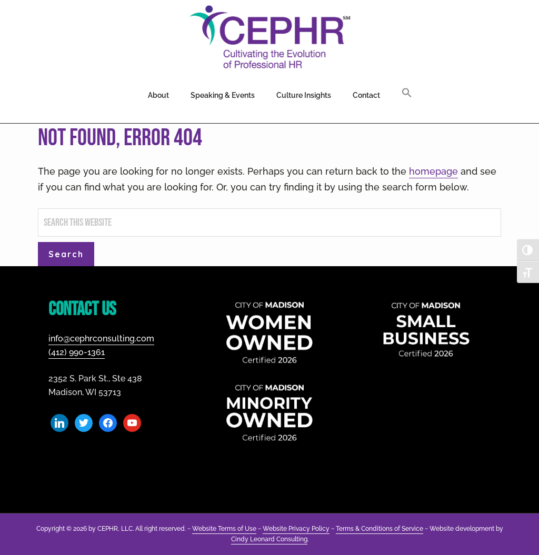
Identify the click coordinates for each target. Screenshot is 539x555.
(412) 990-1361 (76, 352)
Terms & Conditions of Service (379, 528)
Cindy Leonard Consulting (269, 539)
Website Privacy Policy (296, 528)
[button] (407, 93)
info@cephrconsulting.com (101, 339)
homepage (433, 171)
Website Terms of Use (224, 528)
